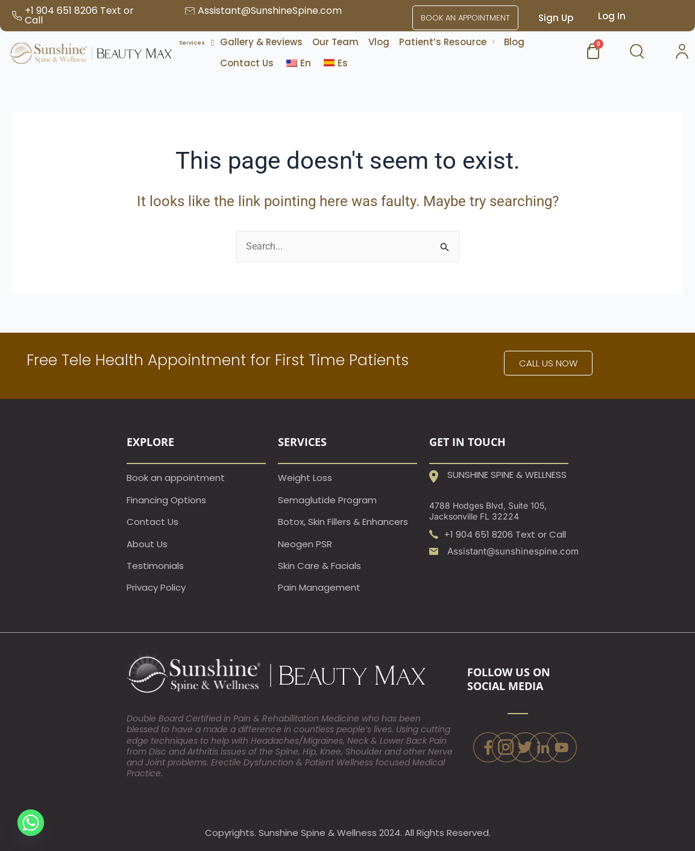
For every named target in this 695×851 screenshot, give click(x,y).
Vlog (378, 42)
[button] (446, 41)
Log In (612, 16)
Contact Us (247, 63)
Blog (514, 42)
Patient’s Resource (446, 42)
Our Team (335, 42)
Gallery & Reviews (261, 42)
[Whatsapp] (30, 822)
